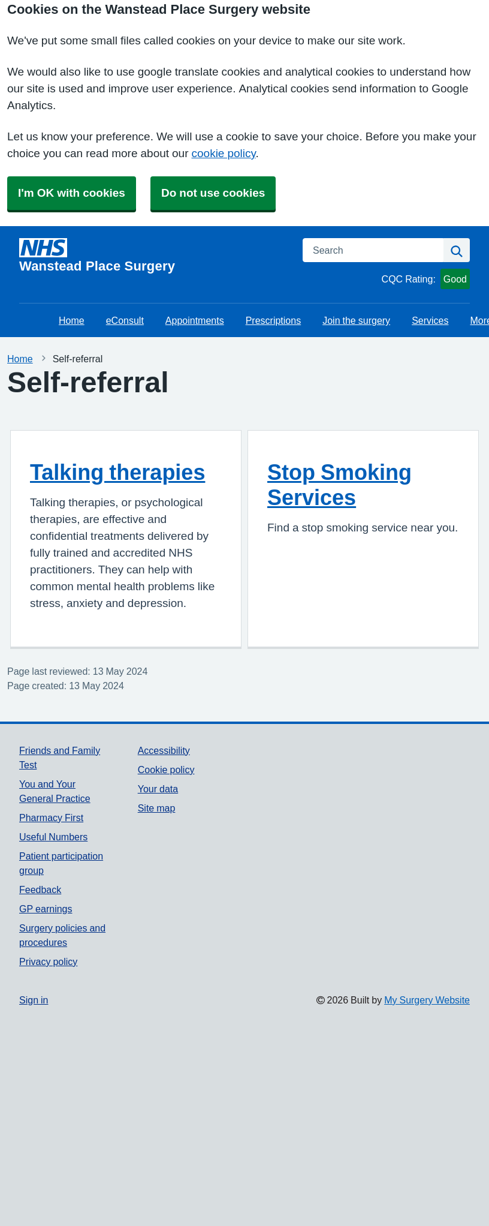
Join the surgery (356, 320)
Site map (157, 808)
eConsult (125, 320)
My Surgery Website (427, 1000)
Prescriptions (273, 320)
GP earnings (46, 909)
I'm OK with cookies (71, 193)
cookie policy (224, 153)
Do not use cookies (213, 193)
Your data (158, 789)
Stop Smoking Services (339, 484)
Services (430, 320)
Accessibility (164, 750)
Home (71, 320)
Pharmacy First (51, 817)
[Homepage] (153, 255)
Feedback (40, 889)
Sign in (33, 1000)
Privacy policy (48, 961)
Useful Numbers (53, 837)
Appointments (194, 320)
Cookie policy (166, 769)
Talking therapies (117, 472)
